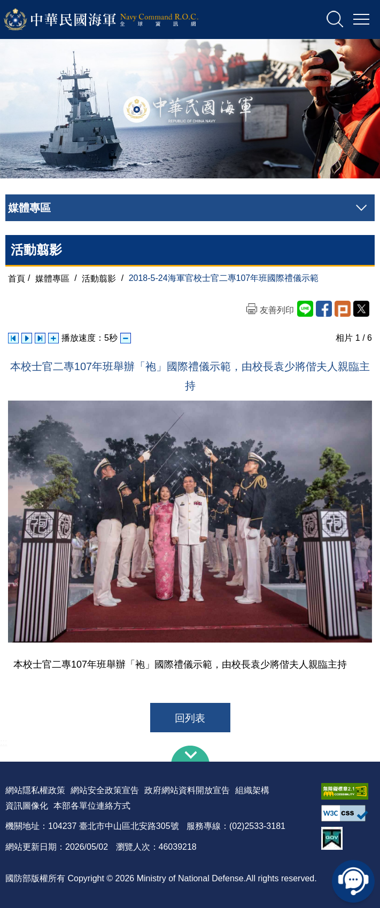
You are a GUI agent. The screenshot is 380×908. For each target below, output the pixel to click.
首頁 (16, 278)
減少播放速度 (125, 338)
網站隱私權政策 (35, 790)
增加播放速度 (53, 338)
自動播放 (26, 338)
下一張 (40, 338)
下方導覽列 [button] (190, 754)
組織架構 (252, 790)
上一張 (13, 338)
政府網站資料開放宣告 (187, 790)
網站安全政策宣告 (105, 790)
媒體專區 (52, 278)
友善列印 (277, 310)
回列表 (190, 718)
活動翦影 (99, 278)
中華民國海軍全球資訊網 (115, 19)
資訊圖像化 (26, 805)
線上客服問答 (353, 881)
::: (3, 742)
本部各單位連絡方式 (91, 805)
